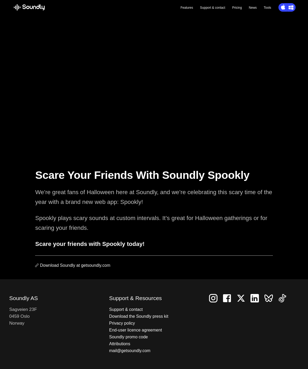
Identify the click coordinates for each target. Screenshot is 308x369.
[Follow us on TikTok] (284, 298)
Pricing (237, 8)
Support (212, 8)
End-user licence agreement (135, 330)
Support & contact (126, 309)
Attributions (119, 344)
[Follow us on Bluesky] (271, 298)
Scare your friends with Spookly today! (89, 244)
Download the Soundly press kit (138, 316)
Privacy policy (122, 323)
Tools (267, 8)
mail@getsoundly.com (129, 350)
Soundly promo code (128, 337)
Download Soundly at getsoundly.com (75, 265)
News (253, 8)
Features (187, 8)
